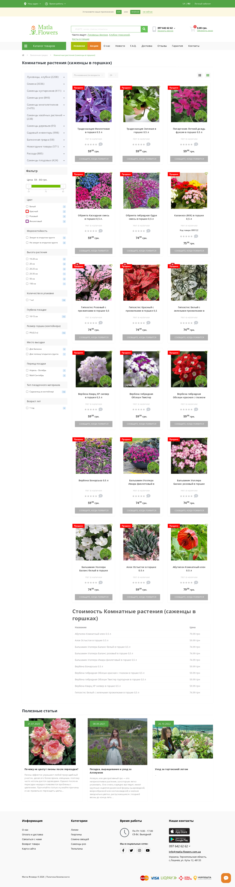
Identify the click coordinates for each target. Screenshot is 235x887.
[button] (32, 3)
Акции (94, 45)
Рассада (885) (35, 153)
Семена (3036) (35, 83)
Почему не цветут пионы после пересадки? (51, 769)
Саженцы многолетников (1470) (42, 106)
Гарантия (177, 45)
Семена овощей (80, 839)
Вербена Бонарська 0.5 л (94, 480)
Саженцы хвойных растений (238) (44, 117)
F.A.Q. (133, 45)
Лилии (74, 829)
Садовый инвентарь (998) (43, 132)
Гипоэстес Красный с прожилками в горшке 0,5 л (141, 311)
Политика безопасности (58, 876)
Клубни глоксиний (119, 34)
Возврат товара (31, 843)
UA (184, 3)
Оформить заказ (205, 30)
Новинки (79, 45)
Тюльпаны (77, 848)
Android (135, 11)
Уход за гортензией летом (171, 769)
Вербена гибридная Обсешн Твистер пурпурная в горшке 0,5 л (141, 397)
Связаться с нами (32, 839)
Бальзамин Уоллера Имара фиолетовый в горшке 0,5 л (141, 484)
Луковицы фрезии (97, 34)
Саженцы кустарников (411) (44, 90)
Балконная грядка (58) (40, 139)
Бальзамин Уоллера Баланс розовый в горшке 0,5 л (189, 484)
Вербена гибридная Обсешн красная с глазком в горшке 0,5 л (189, 397)
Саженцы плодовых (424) (42, 160)
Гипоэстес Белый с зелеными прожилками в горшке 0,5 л (189, 311)
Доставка (147, 45)
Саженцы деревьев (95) (41, 125)
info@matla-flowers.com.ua (185, 851)
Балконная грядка (39, 55)
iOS (118, 11)
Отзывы (162, 45)
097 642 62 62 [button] (179, 846)
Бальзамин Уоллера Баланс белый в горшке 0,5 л (93, 570)
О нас (107, 45)
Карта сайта (29, 848)
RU (189, 3)
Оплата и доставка (32, 834)
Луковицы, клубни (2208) (42, 77)
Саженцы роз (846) (38, 97)
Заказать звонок (165, 30)
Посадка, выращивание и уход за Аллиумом (110, 771)
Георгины (76, 834)
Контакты (193, 45)
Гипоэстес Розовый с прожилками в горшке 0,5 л (93, 311)
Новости (120, 45)
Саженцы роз (78, 843)
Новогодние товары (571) (43, 146)
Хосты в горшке (80, 39)
